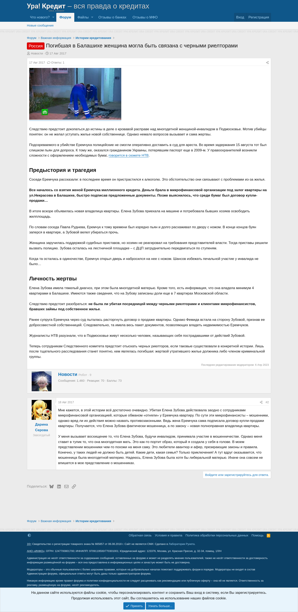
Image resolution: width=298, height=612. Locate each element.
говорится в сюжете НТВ (129, 155)
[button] (53, 17)
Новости (37, 53)
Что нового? (40, 17)
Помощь (257, 535)
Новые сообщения (40, 25)
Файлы (83, 17)
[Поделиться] (267, 62)
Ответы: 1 (55, 62)
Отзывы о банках (112, 17)
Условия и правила (168, 535)
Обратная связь (140, 535)
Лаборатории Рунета (182, 544)
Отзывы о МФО (145, 17)
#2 (267, 402)
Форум (65, 17)
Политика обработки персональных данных (216, 535)
